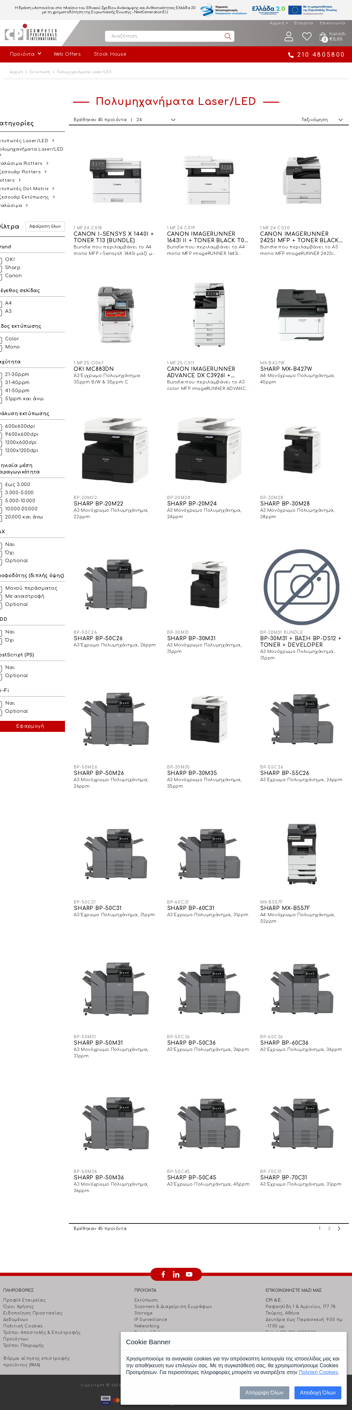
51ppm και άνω (32, 398)
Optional (24, 560)
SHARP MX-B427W (288, 364)
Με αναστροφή (32, 596)
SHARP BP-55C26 (287, 762)
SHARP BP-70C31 (286, 1160)
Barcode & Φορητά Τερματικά (168, 1321)
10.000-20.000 (29, 508)
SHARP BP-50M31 (105, 1027)
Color (20, 338)
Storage (143, 1295)
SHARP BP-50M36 (106, 1160)
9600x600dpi (29, 434)
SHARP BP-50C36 (196, 1027)
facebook (163, 1256)
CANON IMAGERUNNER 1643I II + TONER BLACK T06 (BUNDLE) (212, 235)
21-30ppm (25, 374)
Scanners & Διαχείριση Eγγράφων (173, 1288)
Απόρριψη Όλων (264, 1392)
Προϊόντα (22, 54)
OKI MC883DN (101, 364)
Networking (146, 1308)
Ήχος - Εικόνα (150, 1327)
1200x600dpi (28, 442)
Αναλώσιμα (16, 205)
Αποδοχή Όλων (318, 1392)
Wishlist (307, 36)
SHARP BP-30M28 (287, 497)
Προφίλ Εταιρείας (24, 1282)
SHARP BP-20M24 (197, 497)
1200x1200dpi (29, 450)
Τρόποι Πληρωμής (23, 1327)
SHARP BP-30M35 (197, 762)
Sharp (20, 267)
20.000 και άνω (32, 517)
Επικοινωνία (333, 23)
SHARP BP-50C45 (196, 1160)
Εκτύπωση (40, 72)
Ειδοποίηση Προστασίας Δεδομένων (33, 1298)
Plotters (12, 180)
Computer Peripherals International (30, 33)
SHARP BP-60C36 (286, 1027)
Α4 (16, 303)
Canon (21, 275)
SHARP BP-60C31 (195, 894)
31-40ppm (25, 382)
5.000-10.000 (28, 500)
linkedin (176, 1256)
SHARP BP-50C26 (105, 629)
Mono (20, 347)
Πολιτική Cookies (23, 1308)
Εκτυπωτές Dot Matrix (29, 189)
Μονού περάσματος (39, 588)
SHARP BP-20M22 (105, 497)
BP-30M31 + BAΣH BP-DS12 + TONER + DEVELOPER (300, 633)
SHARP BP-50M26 (106, 762)
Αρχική (277, 23)
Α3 (16, 311)
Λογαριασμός (289, 36)
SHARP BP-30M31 (196, 629)
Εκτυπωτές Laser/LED (29, 141)
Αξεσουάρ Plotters (25, 172)
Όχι (17, 552)
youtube (189, 1256)
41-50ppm (25, 390)
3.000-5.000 (27, 492)
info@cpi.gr (293, 1327)
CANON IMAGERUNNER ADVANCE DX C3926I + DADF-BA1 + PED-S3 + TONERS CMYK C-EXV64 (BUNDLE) (207, 367)
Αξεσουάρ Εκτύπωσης (30, 197)
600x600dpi (28, 426)
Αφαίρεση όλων (52, 226)
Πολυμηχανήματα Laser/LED (37, 149)
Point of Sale (148, 1314)
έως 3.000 (25, 484)
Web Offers (67, 54)
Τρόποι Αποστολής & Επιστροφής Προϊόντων (41, 1317)
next (339, 1210)
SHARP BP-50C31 (105, 894)
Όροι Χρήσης (18, 1288)
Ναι (18, 544)
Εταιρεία (303, 23)
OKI (17, 259)
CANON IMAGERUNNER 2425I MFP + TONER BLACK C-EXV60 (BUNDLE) (301, 235)
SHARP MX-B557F (287, 894)
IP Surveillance (150, 1301)
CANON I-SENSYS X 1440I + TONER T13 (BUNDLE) (121, 235)
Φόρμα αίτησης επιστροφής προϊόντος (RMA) (36, 1343)
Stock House (110, 54)
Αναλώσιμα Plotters (26, 163)
